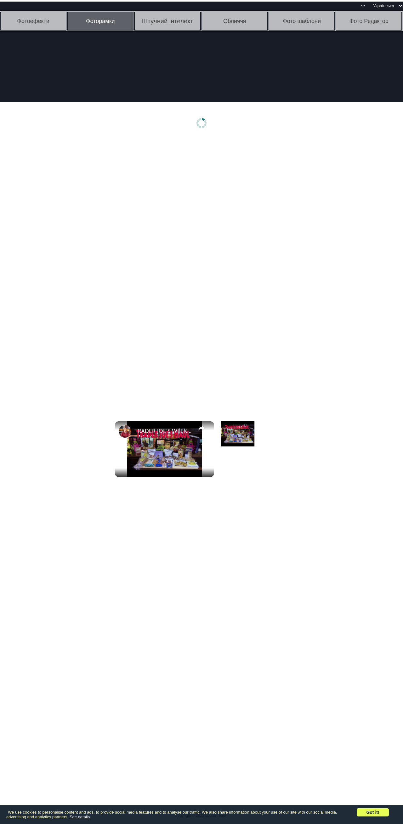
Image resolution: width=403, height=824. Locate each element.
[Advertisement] (49, 238)
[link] (125, 431)
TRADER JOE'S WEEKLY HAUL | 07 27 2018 (163, 431)
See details (80, 817)
